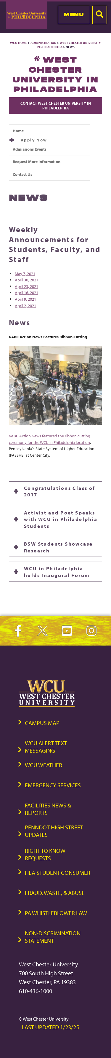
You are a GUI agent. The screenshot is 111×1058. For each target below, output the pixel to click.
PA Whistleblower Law (56, 913)
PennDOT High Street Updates (54, 830)
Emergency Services (53, 785)
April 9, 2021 (25, 299)
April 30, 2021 (26, 280)
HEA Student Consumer (57, 872)
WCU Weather (43, 765)
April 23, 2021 (26, 286)
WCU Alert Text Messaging (46, 746)
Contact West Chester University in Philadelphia (55, 105)
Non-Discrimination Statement (53, 936)
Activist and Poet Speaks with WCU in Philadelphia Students (61, 519)
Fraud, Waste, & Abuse (55, 892)
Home (18, 130)
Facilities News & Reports (48, 809)
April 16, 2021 (26, 292)
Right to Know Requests (45, 854)
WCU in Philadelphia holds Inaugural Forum (57, 571)
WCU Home (18, 43)
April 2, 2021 (25, 305)
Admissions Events (29, 149)
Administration (43, 43)
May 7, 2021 (25, 273)
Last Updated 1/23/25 (50, 1027)
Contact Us (22, 174)
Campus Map (42, 722)
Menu (74, 14)
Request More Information (36, 161)
